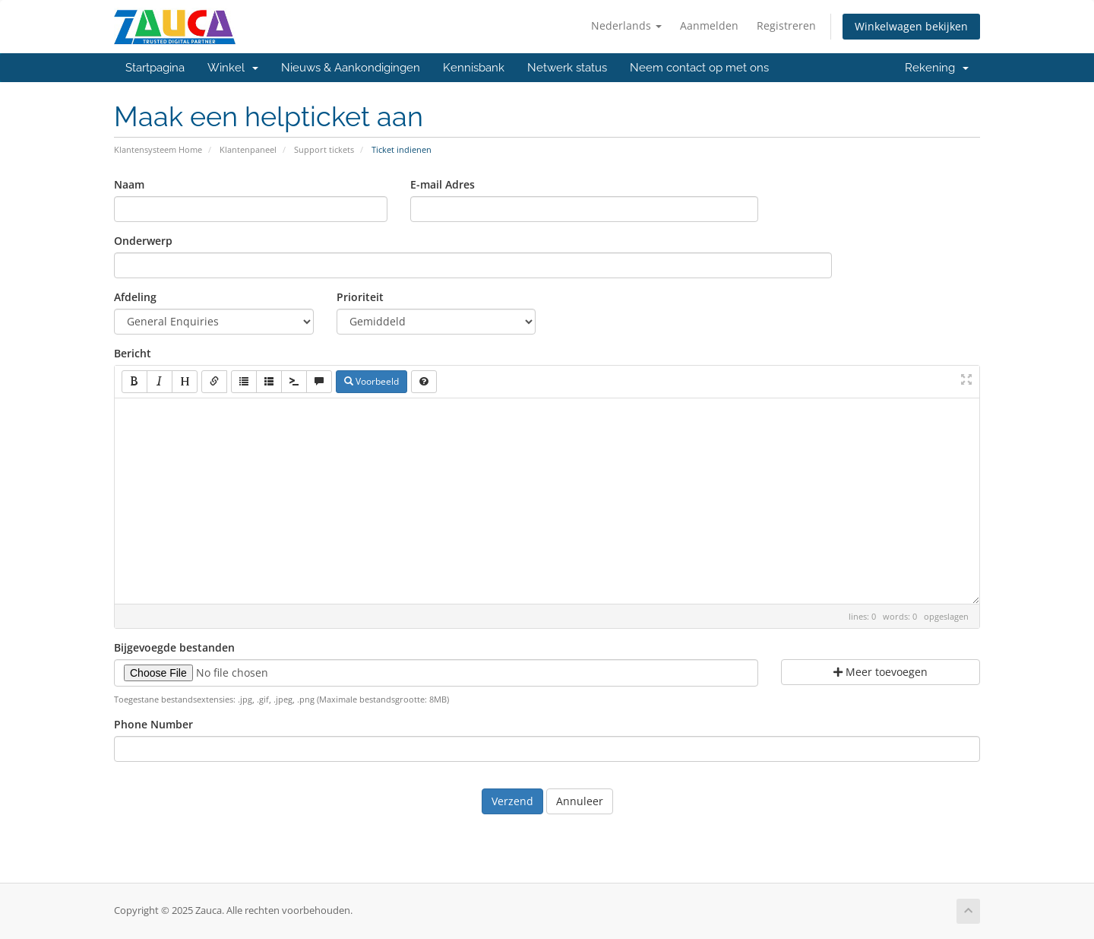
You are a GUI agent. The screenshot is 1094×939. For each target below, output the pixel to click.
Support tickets (324, 149)
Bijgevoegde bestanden (174, 647)
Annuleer (579, 801)
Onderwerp (143, 240)
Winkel (232, 68)
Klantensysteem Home (158, 149)
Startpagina (155, 68)
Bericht (132, 353)
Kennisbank (473, 68)
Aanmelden (709, 25)
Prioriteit (360, 297)
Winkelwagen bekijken (911, 26)
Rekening (937, 68)
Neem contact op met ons (699, 68)
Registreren (786, 25)
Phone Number (153, 724)
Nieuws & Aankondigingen (350, 68)
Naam (129, 184)
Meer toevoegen (880, 672)
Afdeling (135, 297)
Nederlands (626, 25)
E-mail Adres (442, 184)
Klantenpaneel (248, 149)
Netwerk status (567, 68)
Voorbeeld (371, 381)
